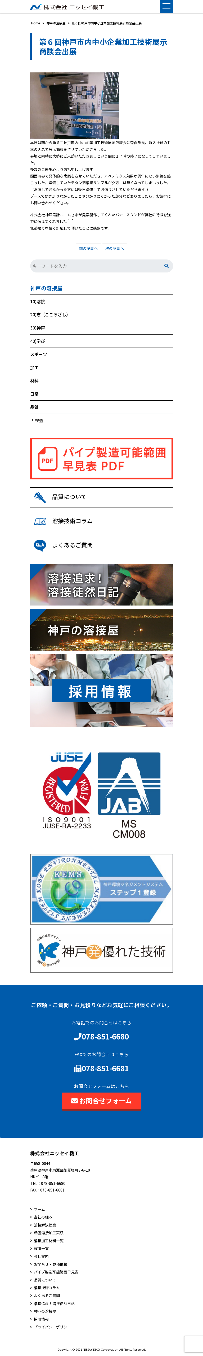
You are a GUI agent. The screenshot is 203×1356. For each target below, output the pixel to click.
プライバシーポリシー (52, 1326)
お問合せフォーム (101, 1100)
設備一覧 (41, 1248)
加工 (34, 367)
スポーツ (38, 354)
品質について (45, 1280)
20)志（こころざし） (50, 314)
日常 (34, 394)
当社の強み (43, 1217)
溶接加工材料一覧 (49, 1240)
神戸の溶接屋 (46, 288)
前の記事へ (88, 248)
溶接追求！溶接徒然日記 (54, 1303)
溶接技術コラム (47, 1287)
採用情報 (41, 1319)
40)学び (37, 341)
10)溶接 (37, 301)
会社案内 (41, 1256)
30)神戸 (37, 327)
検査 (39, 420)
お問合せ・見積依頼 (50, 1264)
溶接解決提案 (45, 1225)
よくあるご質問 (47, 1295)
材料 (34, 380)
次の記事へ (114, 248)
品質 (34, 407)
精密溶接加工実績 (49, 1232)
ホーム (39, 1209)
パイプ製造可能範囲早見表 (56, 1272)
